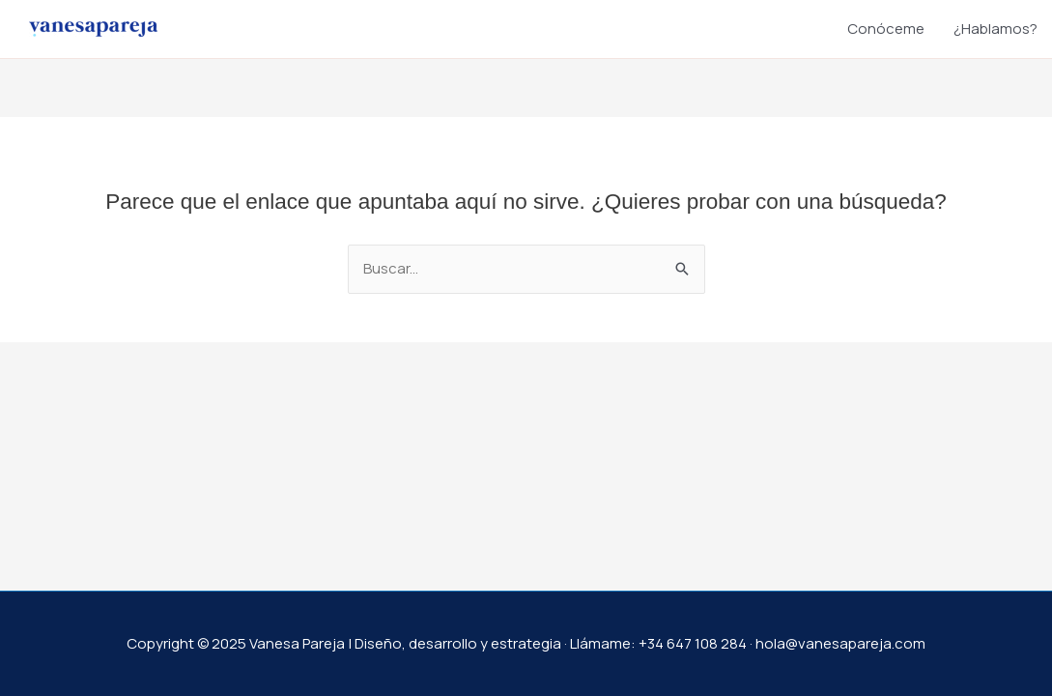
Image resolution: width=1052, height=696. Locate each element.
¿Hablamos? (995, 28)
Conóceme (885, 28)
